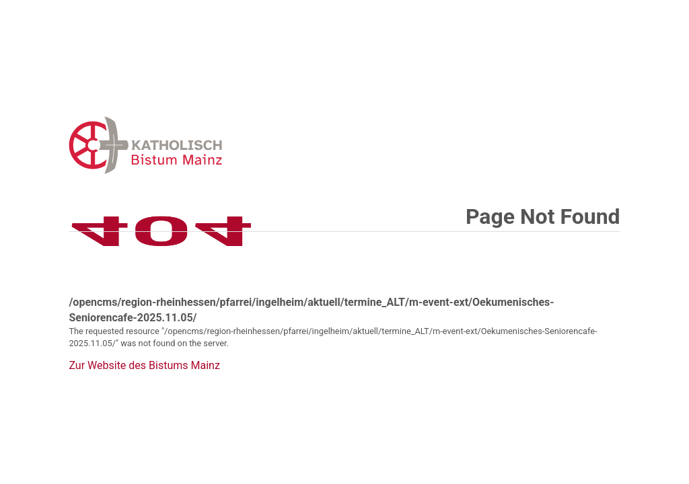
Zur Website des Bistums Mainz (144, 365)
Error (215, 145)
